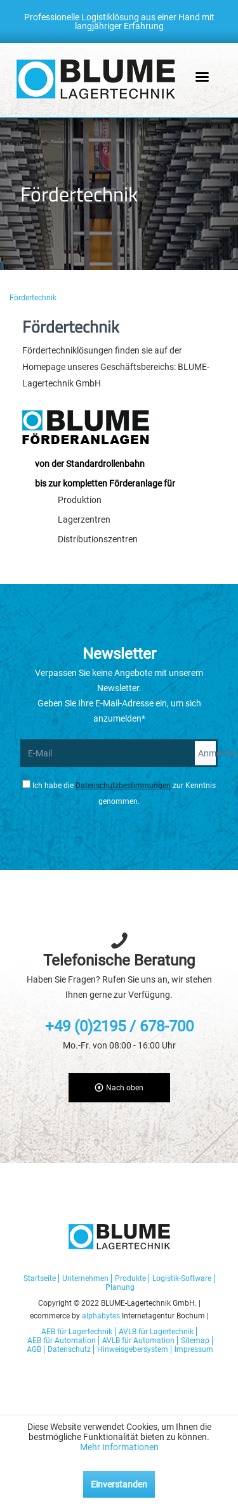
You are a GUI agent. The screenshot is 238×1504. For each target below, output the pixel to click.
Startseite (39, 1278)
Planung (120, 1287)
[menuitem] (35, 297)
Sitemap (195, 1340)
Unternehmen (85, 1278)
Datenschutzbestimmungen (123, 785)
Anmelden (208, 753)
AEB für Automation (61, 1340)
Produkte (130, 1278)
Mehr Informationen (119, 1447)
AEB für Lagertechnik (76, 1331)
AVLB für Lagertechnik (156, 1331)
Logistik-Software (181, 1278)
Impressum (194, 1349)
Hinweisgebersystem (132, 1349)
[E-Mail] (106, 753)
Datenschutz (69, 1349)
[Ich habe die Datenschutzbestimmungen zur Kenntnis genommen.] (26, 784)
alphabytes (101, 1315)
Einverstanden (119, 1484)
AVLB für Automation (138, 1340)
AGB (34, 1349)
